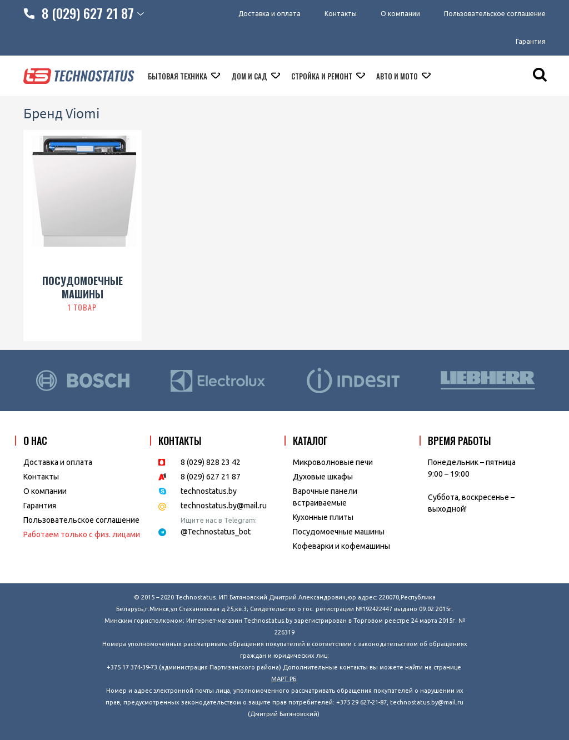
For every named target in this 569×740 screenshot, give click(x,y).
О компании (400, 13)
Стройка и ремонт (322, 76)
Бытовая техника (178, 76)
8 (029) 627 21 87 (211, 476)
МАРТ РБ (283, 679)
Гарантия (531, 41)
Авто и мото (398, 76)
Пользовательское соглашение (495, 13)
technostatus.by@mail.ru (224, 505)
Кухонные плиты (323, 517)
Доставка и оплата (269, 13)
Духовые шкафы (323, 476)
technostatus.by (209, 491)
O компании (45, 491)
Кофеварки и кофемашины (341, 546)
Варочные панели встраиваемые (325, 497)
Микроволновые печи (333, 462)
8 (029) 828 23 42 (211, 462)
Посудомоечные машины (339, 531)
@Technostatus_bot (216, 531)
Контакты (341, 13)
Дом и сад (250, 76)
